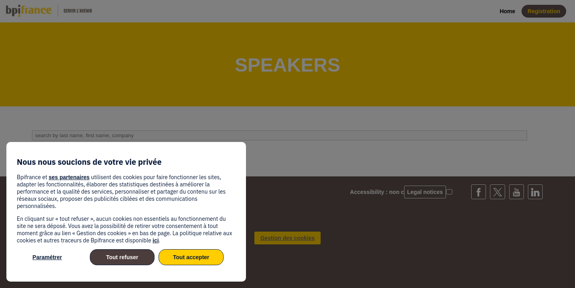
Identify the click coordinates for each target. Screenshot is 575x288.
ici (156, 240)
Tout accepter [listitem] (191, 257)
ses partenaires (69, 177)
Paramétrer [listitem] (47, 257)
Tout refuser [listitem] (122, 257)
